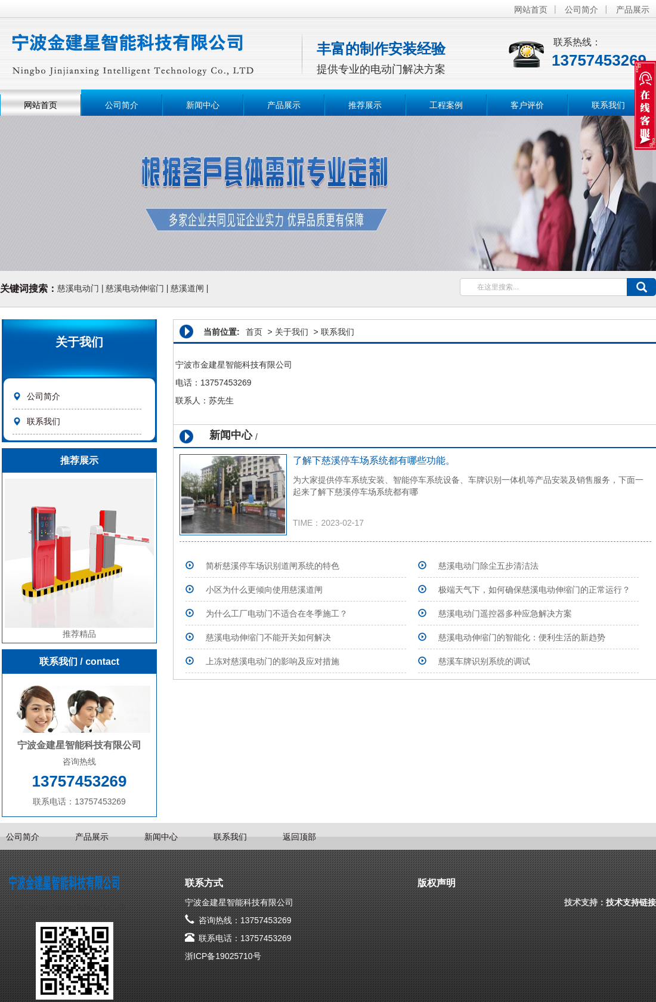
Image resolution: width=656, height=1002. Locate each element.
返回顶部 (299, 836)
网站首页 (530, 9)
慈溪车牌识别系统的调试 (484, 661)
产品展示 (632, 9)
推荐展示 (365, 105)
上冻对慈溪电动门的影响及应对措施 (272, 661)
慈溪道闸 (187, 288)
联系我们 (608, 105)
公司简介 (581, 9)
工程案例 (446, 105)
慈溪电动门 (78, 288)
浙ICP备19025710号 (223, 956)
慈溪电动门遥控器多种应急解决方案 (505, 613)
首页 (254, 332)
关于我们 (291, 332)
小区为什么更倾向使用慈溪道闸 (264, 589)
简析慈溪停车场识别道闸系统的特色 (272, 566)
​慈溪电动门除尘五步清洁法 (488, 566)
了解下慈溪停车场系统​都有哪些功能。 (374, 460)
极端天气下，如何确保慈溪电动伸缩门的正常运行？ (534, 589)
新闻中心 (202, 105)
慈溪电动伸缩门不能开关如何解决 (268, 637)
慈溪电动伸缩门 (135, 288)
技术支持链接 (631, 902)
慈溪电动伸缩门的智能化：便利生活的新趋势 (521, 637)
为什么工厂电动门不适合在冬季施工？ (277, 613)
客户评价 (527, 105)
